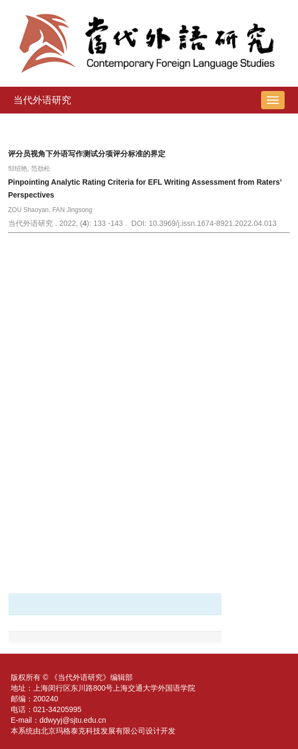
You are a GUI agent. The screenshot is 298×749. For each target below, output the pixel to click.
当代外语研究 (42, 100)
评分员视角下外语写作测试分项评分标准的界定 (86, 153)
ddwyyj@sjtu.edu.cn (73, 720)
